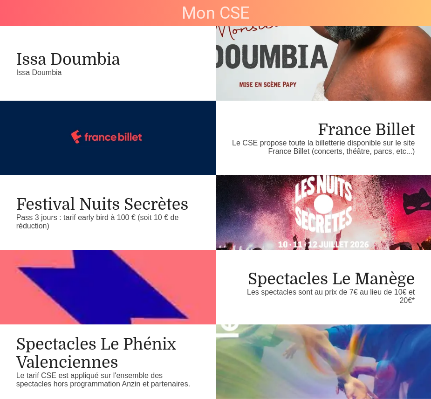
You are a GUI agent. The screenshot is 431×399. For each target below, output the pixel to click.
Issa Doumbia (68, 59)
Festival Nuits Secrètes (102, 204)
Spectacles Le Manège (331, 279)
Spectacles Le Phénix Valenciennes (96, 353)
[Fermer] (13, 13)
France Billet (366, 130)
